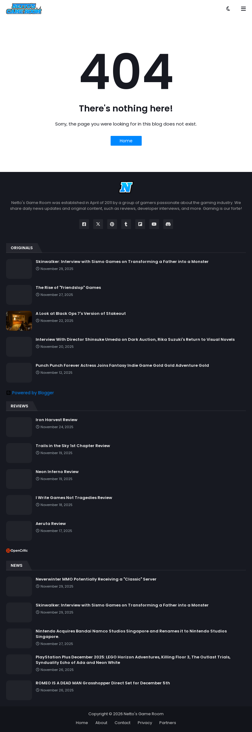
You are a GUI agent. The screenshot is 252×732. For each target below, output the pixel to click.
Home (126, 141)
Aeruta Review (51, 523)
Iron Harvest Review (56, 420)
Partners (167, 723)
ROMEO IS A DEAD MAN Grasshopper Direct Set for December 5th (103, 683)
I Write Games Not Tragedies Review (74, 498)
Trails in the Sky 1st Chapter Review (73, 446)
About (101, 723)
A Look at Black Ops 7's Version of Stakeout (81, 313)
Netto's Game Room (144, 714)
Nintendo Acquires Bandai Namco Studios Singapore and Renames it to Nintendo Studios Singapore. (131, 633)
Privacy (145, 723)
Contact (122, 723)
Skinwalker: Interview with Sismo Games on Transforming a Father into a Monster (122, 261)
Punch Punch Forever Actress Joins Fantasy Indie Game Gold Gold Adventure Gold (122, 365)
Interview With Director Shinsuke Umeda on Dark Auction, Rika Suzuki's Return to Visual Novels (135, 339)
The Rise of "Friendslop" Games (68, 287)
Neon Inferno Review (57, 472)
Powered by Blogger (30, 392)
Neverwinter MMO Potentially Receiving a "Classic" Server (96, 579)
